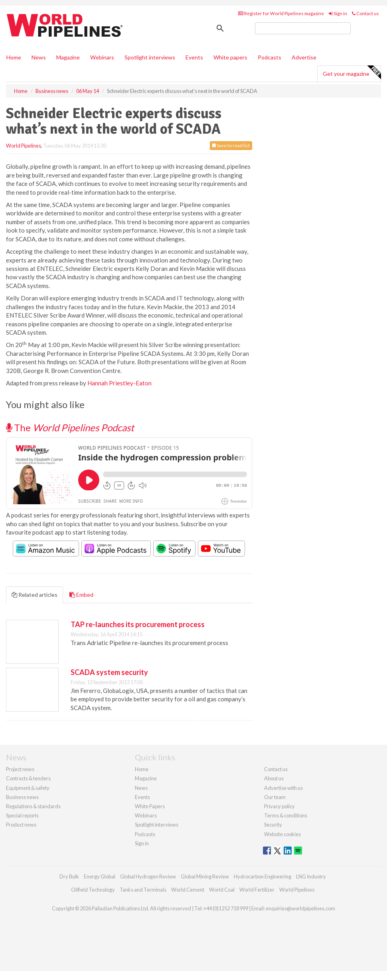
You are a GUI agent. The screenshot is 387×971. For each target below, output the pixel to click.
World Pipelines (23, 145)
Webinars (102, 57)
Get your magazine (352, 72)
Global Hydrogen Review (148, 876)
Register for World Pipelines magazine (281, 13)
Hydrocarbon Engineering (262, 876)
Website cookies (282, 834)
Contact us (365, 13)
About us (274, 778)
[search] (303, 28)
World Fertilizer (256, 889)
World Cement (187, 889)
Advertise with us (283, 788)
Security (273, 824)
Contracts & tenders (28, 778)
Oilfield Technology (93, 889)
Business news (22, 797)
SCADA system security (109, 672)
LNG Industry (311, 876)
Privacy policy (279, 806)
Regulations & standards (33, 806)
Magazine (68, 57)
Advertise (304, 57)
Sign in (338, 13)
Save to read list (231, 145)
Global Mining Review (205, 876)
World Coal (222, 889)
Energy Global (99, 876)
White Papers (150, 806)
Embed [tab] (81, 594)
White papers (230, 57)
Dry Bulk (69, 876)
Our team (275, 797)
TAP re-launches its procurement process (138, 624)
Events (194, 57)
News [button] (39, 57)
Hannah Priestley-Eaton (119, 383)
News (141, 788)
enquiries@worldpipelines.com (300, 908)
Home (13, 57)
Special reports (22, 815)
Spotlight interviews (149, 57)
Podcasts (269, 57)
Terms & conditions (285, 815)
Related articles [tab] (34, 594)
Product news (21, 824)
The (70, 427)
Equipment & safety (27, 788)
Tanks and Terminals (143, 889)
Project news (20, 769)
